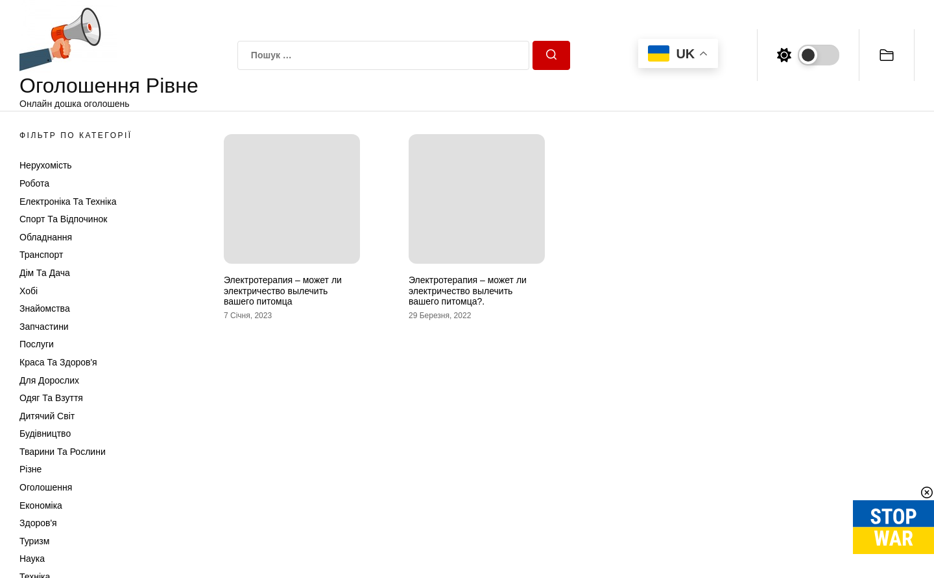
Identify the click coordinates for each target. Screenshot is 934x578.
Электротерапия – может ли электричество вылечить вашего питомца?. (468, 291)
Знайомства (44, 308)
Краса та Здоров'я (58, 362)
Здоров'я (38, 523)
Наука (32, 558)
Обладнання (45, 237)
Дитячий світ (47, 416)
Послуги (36, 344)
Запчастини (44, 326)
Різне (30, 469)
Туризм (34, 541)
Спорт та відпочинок (63, 219)
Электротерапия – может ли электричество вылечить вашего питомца (283, 291)
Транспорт (41, 254)
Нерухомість (45, 165)
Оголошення (45, 487)
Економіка (40, 505)
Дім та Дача (44, 273)
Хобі (28, 291)
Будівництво (45, 433)
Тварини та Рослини (62, 451)
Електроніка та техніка (67, 201)
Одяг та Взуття (51, 398)
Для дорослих (49, 380)
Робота (34, 183)
